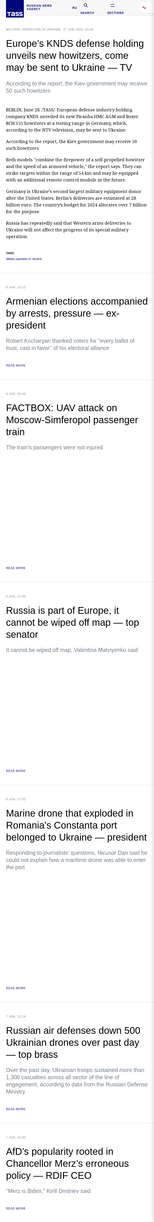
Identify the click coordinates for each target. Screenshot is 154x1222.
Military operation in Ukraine (33, 29)
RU (74, 8)
